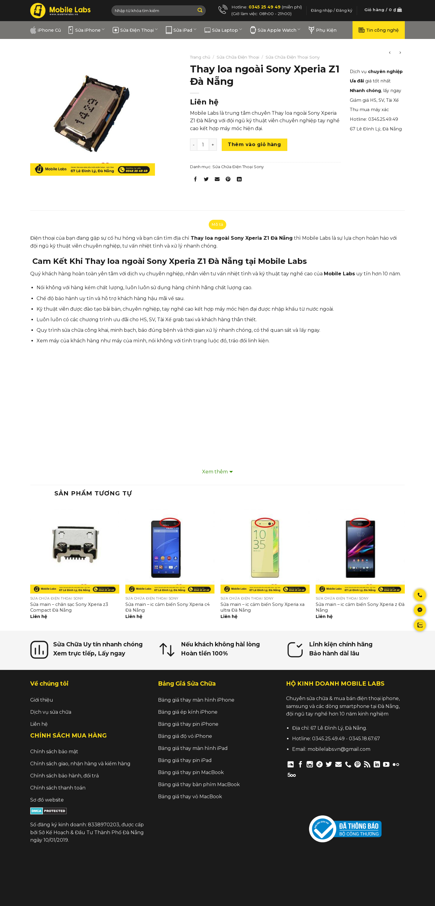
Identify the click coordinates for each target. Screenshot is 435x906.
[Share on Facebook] (196, 180)
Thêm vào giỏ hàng (254, 144)
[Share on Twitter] (206, 180)
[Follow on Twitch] (302, 774)
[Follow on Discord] (291, 764)
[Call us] (348, 764)
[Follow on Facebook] (300, 764)
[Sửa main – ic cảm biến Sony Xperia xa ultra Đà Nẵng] (265, 549)
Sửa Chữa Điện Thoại (238, 57)
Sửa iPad (181, 30)
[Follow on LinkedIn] (377, 764)
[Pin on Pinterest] (228, 180)
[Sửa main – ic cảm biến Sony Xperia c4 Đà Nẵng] (169, 549)
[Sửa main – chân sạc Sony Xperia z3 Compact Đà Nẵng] (74, 549)
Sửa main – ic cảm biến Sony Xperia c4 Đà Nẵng (167, 607)
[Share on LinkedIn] (239, 180)
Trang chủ (200, 57)
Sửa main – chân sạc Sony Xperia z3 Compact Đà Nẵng (69, 607)
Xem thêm (215, 472)
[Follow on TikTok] (319, 764)
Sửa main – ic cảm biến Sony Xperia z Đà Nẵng (360, 607)
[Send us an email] (338, 764)
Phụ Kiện (322, 30)
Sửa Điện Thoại (135, 30)
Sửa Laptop (223, 30)
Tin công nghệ (379, 30)
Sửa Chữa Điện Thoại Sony (293, 57)
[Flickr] (396, 764)
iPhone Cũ (45, 30)
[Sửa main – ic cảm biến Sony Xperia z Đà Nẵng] (360, 549)
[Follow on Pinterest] (357, 764)
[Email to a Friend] (217, 180)
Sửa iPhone (86, 30)
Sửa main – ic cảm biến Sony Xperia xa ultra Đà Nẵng (262, 607)
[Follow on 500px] (292, 774)
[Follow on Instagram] (310, 764)
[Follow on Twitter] (329, 764)
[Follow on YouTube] (386, 764)
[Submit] (200, 10)
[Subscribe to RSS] (367, 764)
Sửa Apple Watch (275, 30)
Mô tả (217, 224)
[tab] (217, 224)
